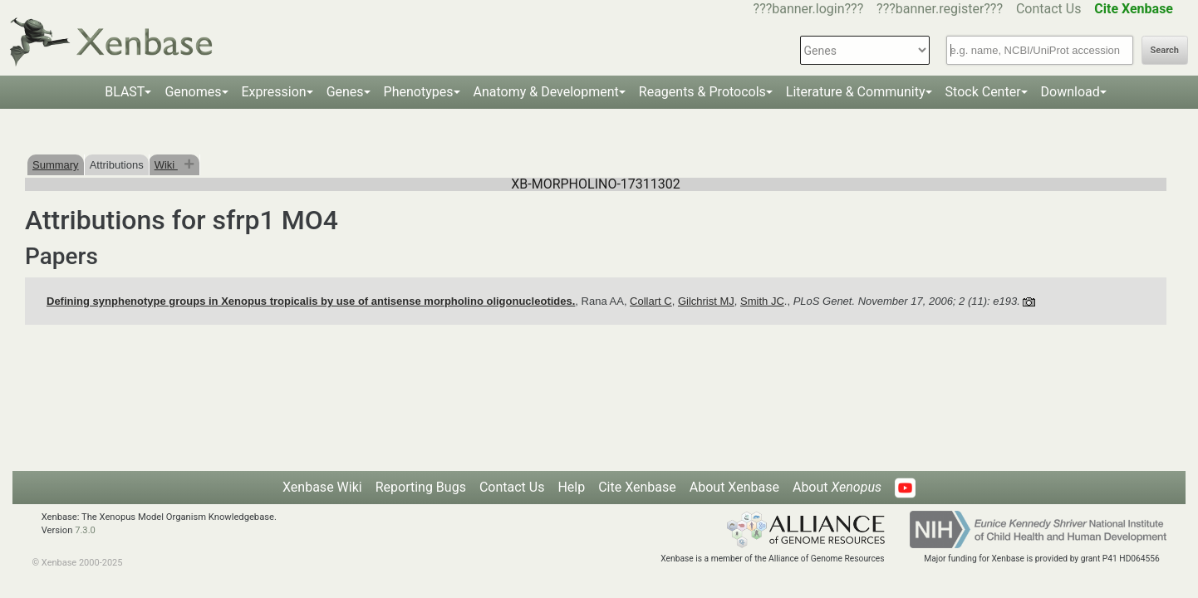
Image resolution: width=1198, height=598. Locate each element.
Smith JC (762, 301)
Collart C (651, 301)
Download (1070, 92)
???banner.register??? (939, 9)
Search (1165, 50)
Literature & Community (856, 92)
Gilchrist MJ (706, 301)
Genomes (192, 92)
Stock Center (983, 92)
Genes (345, 92)
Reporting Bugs (421, 487)
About (837, 487)
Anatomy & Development (546, 92)
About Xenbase (734, 487)
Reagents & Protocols (702, 92)
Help (571, 487)
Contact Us (1049, 9)
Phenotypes (419, 92)
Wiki (166, 165)
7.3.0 (85, 530)
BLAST (125, 92)
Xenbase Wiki (322, 487)
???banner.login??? (809, 9)
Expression (274, 92)
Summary (55, 165)
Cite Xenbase (637, 487)
